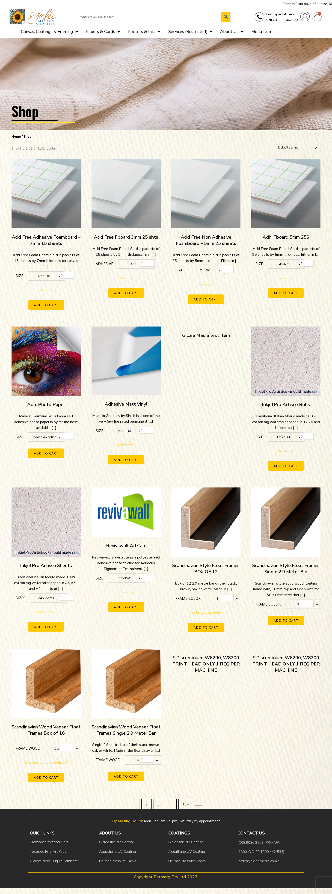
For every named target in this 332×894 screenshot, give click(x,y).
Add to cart (46, 305)
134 (186, 804)
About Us (231, 31)
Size (19, 275)
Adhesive (104, 263)
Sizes (20, 597)
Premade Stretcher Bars (49, 842)
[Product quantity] (67, 275)
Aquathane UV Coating (117, 851)
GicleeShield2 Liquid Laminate (54, 861)
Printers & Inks (144, 31)
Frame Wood (28, 748)
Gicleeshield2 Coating (116, 842)
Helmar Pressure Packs (117, 861)
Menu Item (261, 31)
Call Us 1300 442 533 (282, 20)
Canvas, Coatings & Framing (49, 31)
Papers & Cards (103, 31)
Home (16, 136)
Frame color (188, 598)
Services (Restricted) (190, 31)
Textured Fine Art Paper (49, 851)
